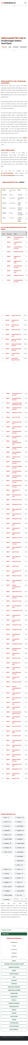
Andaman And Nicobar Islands (14, 964)
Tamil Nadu (4, 47)
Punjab (14, 1013)
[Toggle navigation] (25, 3)
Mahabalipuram (14, 942)
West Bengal (14, 1029)
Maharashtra (23, 47)
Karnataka (14, 996)
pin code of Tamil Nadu (7, 173)
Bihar (14, 970)
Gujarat (14, 980)
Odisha (14, 1010)
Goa (14, 977)
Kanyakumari (14, 956)
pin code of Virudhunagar (7, 175)
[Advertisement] (14, 21)
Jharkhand (14, 993)
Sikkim (14, 1019)
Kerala (14, 1000)
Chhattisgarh (14, 974)
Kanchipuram (14, 949)
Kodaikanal (13, 953)
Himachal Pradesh (14, 987)
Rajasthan (15, 47)
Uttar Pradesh (14, 1026)
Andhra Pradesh (14, 967)
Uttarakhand (14, 1023)
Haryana (14, 983)
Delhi (10, 47)
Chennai (14, 946)
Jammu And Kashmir (14, 990)
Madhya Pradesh (14, 1003)
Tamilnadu (5, 934)
